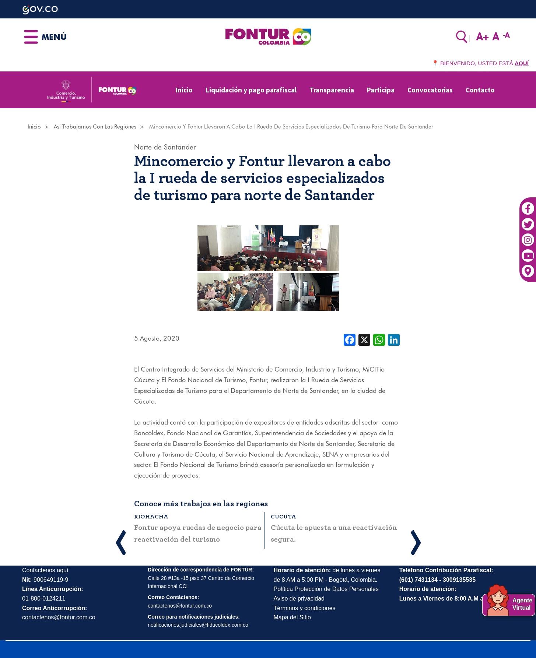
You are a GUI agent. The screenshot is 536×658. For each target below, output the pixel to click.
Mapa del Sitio (292, 617)
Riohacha (151, 517)
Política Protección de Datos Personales (326, 589)
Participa (381, 89)
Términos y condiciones (305, 608)
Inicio (184, 89)
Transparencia (331, 89)
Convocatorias (430, 89)
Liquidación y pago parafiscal (251, 89)
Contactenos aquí (45, 570)
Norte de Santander (165, 147)
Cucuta (283, 517)
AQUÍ (522, 63)
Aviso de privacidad (299, 598)
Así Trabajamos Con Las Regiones (95, 126)
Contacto (480, 89)
